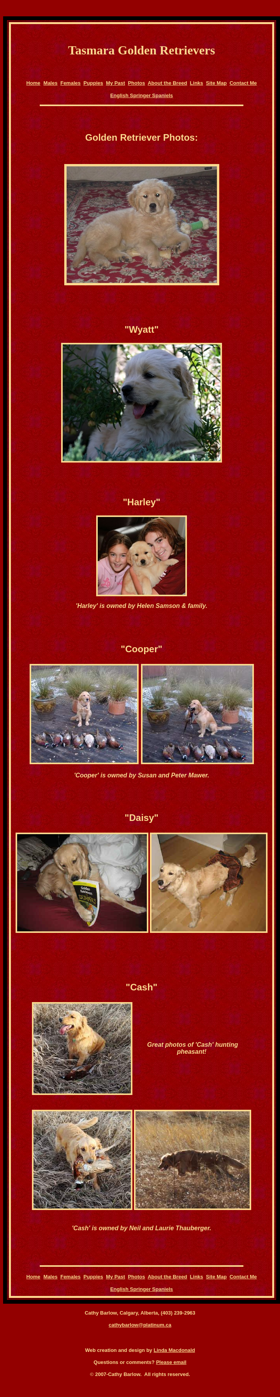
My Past (115, 83)
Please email (171, 1362)
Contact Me (243, 83)
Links (196, 83)
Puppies (93, 83)
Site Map (216, 83)
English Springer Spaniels (141, 95)
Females (70, 83)
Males (51, 83)
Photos (136, 83)
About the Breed (167, 83)
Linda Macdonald (174, 1350)
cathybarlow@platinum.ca (140, 1325)
